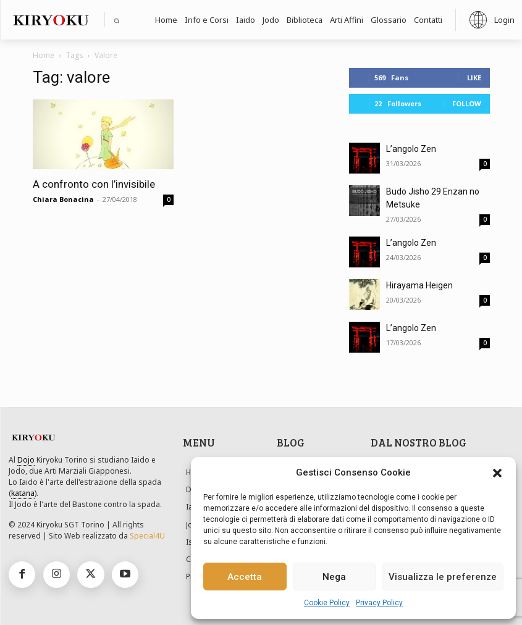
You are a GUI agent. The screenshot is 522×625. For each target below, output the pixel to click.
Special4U (147, 536)
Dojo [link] (26, 460)
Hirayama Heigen (419, 285)
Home (43, 55)
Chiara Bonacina (63, 199)
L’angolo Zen (411, 149)
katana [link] (23, 493)
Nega (334, 576)
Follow (466, 103)
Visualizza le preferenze (443, 576)
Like (474, 77)
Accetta (244, 576)
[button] (497, 473)
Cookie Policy (327, 602)
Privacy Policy (379, 602)
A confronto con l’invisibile (94, 184)
